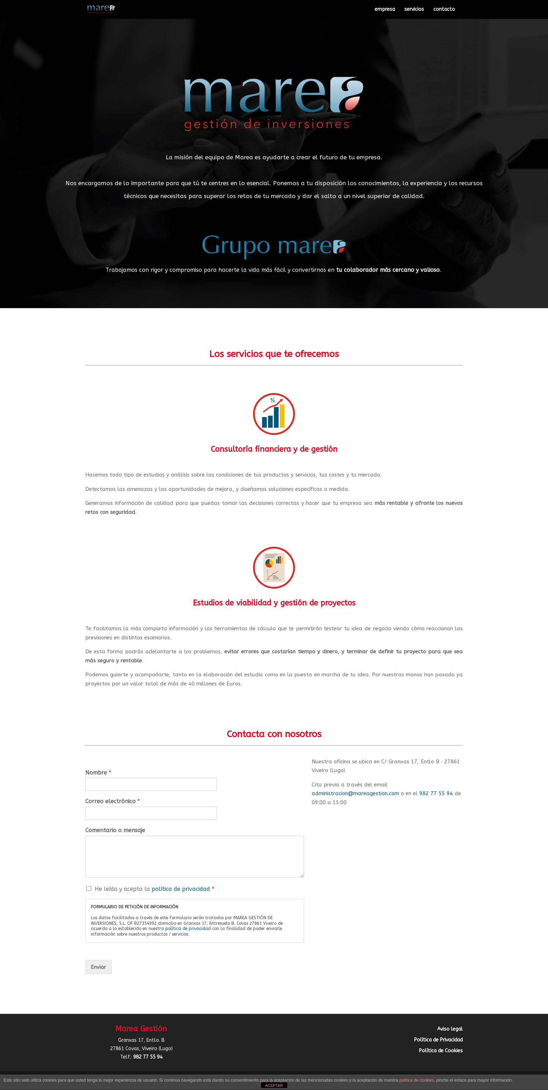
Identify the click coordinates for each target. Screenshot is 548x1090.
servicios (414, 9)
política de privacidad (181, 889)
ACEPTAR (274, 1085)
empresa (385, 9)
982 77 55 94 (436, 793)
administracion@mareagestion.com (355, 793)
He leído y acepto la (154, 889)
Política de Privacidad (438, 1040)
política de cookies (416, 1080)
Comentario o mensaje (115, 830)
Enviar (98, 967)
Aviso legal (450, 1029)
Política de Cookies (441, 1051)
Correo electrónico (112, 801)
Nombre (98, 772)
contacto (444, 9)
